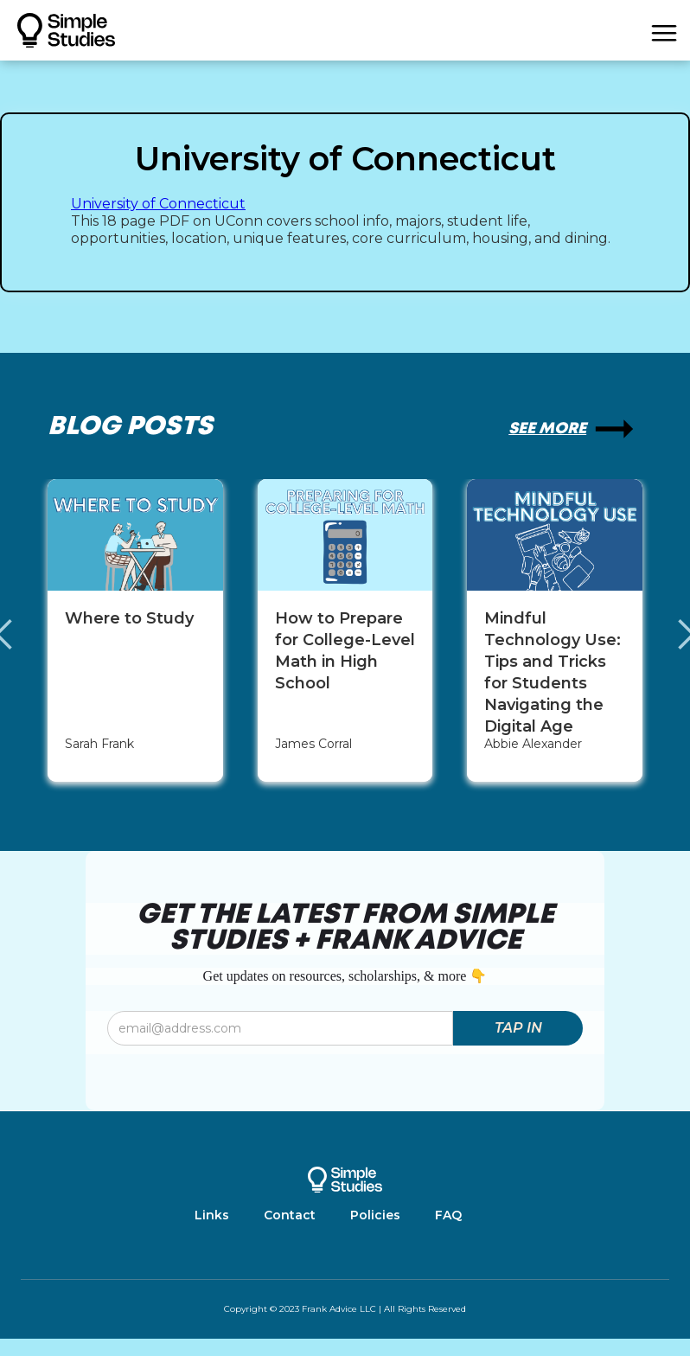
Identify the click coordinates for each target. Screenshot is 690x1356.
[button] (664, 30)
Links (212, 1215)
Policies (375, 1215)
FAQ (448, 1215)
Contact (290, 1215)
